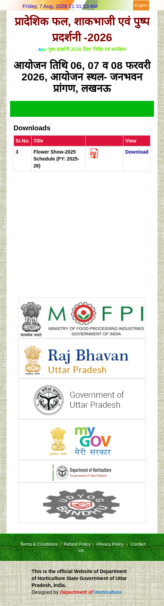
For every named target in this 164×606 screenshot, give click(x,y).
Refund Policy (77, 544)
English (141, 5)
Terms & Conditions (39, 544)
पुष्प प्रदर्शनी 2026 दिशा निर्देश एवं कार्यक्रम (87, 49)
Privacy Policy (110, 544)
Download (136, 152)
